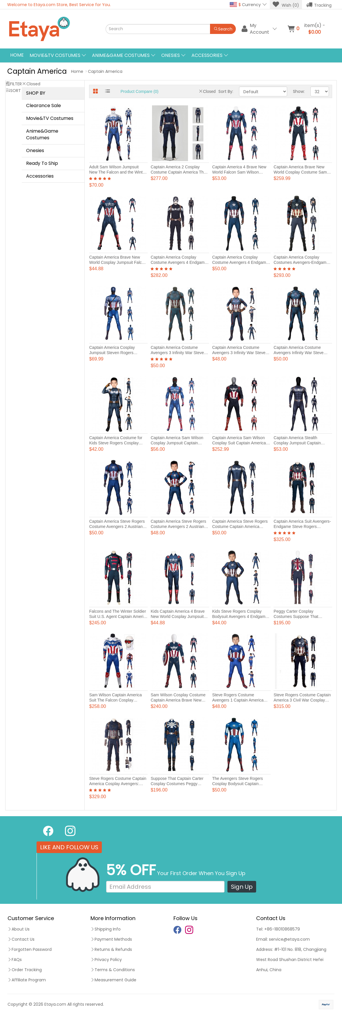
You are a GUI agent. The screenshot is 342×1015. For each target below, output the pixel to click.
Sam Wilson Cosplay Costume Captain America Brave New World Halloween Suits (178, 700)
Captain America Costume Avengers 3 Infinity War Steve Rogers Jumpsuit (177, 352)
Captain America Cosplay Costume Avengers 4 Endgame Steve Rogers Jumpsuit (240, 262)
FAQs (15, 959)
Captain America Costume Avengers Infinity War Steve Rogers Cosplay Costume (298, 352)
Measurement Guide (113, 980)
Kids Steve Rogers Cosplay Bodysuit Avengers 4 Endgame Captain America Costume (239, 616)
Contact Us (21, 939)
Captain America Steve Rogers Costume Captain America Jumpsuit (239, 526)
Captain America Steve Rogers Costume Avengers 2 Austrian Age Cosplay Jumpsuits (116, 526)
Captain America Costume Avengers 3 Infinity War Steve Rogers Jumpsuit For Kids (238, 352)
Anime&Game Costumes (42, 134)
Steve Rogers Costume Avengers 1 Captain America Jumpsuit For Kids (237, 700)
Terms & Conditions (113, 970)
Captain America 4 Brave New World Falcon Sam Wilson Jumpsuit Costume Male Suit (239, 172)
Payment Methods (111, 939)
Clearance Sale (43, 105)
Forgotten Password (30, 949)
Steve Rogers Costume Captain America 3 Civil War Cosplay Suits (302, 700)
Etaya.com (55, 1004)
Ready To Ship (42, 163)
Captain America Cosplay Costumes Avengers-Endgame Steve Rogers (301, 262)
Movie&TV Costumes (49, 118)
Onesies (35, 150)
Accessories (40, 176)
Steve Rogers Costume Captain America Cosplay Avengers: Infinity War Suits (117, 783)
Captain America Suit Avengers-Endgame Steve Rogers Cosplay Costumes (302, 526)
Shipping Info (106, 929)
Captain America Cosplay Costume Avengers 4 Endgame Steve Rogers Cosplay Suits (179, 262)
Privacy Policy (106, 959)
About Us (19, 929)
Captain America (105, 71)
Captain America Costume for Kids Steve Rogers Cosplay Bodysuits (115, 442)
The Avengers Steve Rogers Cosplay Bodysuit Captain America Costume (237, 783)
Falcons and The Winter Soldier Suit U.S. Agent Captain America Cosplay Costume (118, 616)
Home (17, 55)
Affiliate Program (27, 980)
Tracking (319, 4)
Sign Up (242, 887)
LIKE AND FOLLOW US (69, 847)
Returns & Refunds (111, 949)
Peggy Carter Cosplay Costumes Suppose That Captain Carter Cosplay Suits (300, 616)
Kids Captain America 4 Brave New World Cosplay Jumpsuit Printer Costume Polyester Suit (178, 616)
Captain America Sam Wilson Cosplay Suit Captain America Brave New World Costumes (239, 442)
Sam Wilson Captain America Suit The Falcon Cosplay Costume (115, 700)
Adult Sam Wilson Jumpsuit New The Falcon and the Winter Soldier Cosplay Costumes (117, 172)
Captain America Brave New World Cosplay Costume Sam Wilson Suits (300, 172)
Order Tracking (25, 970)
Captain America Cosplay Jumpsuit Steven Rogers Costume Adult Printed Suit (113, 352)
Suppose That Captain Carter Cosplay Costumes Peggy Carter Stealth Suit (177, 783)
